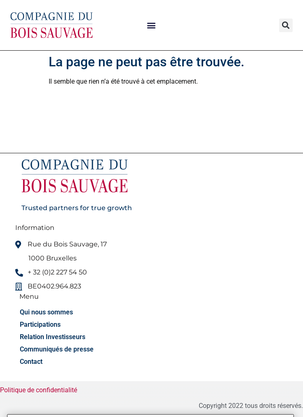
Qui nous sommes (46, 312)
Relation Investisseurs (52, 337)
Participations (40, 324)
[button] (151, 25)
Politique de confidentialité (39, 390)
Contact (31, 361)
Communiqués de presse (57, 349)
